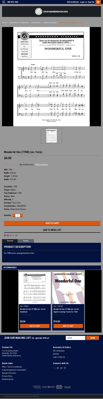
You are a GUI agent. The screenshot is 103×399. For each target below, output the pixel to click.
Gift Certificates (59, 351)
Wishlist (56, 354)
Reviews (26, 241)
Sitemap (36, 396)
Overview (10, 241)
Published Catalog (49, 23)
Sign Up (91, 2)
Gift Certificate (73, 2)
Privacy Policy (7, 376)
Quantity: (7, 215)
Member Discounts (9, 373)
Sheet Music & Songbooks (18, 23)
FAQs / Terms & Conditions (12, 367)
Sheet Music (35, 23)
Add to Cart (35, 326)
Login (82, 2)
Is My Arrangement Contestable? (14, 370)
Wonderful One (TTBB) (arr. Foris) (71, 23)
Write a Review (41, 164)
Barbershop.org (7, 379)
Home (4, 23)
